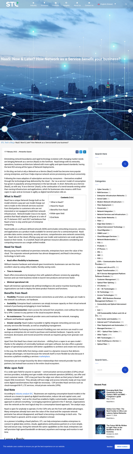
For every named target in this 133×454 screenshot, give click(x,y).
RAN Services (102, 225)
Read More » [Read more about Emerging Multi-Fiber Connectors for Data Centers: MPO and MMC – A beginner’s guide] (110, 434)
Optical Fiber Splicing (105, 315)
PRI (98, 284)
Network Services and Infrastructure (111, 247)
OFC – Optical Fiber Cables (107, 364)
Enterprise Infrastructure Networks (110, 228)
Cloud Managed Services (107, 269)
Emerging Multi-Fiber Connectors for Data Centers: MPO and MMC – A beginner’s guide (116, 426)
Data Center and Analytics (107, 351)
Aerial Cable (102, 231)
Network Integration (105, 244)
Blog (12, 175)
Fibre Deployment (104, 237)
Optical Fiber (102, 376)
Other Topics (102, 367)
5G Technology (103, 324)
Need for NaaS (56, 238)
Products (100, 278)
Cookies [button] (69, 447)
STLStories (101, 318)
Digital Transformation (106, 303)
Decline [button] (109, 447)
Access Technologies (105, 328)
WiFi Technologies (104, 370)
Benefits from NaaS (58, 242)
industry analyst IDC (24, 426)
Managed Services (104, 361)
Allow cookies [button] (122, 447)
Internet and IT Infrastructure (108, 354)
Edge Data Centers (104, 256)
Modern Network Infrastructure (109, 234)
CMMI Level (102, 266)
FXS (98, 275)
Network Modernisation (106, 272)
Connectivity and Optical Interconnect (111, 336)
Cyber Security (103, 222)
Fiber (99, 253)
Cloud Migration (103, 262)
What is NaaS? (56, 234)
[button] (33, 4)
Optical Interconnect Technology (109, 259)
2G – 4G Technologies (105, 321)
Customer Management (106, 312)
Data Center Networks (105, 250)
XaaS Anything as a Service (108, 373)
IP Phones (101, 281)
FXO (99, 291)
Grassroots (101, 240)
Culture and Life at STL (106, 300)
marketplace (44, 389)
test (98, 342)
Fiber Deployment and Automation (110, 358)
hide (71, 230)
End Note (54, 249)
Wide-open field (56, 246)
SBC (99, 288)
